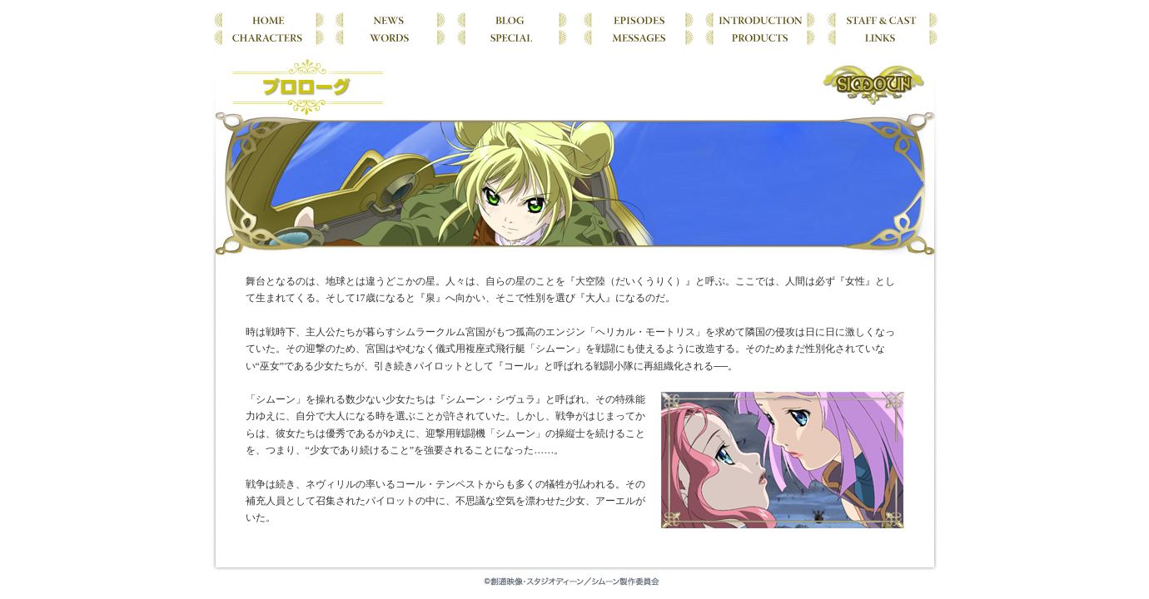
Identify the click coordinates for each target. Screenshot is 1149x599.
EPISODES (636, 18)
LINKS (879, 36)
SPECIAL (512, 36)
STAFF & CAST (879, 18)
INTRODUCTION (760, 18)
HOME (271, 18)
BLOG (512, 18)
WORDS (390, 36)
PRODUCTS (760, 36)
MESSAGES (636, 36)
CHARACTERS (271, 36)
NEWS (390, 18)
